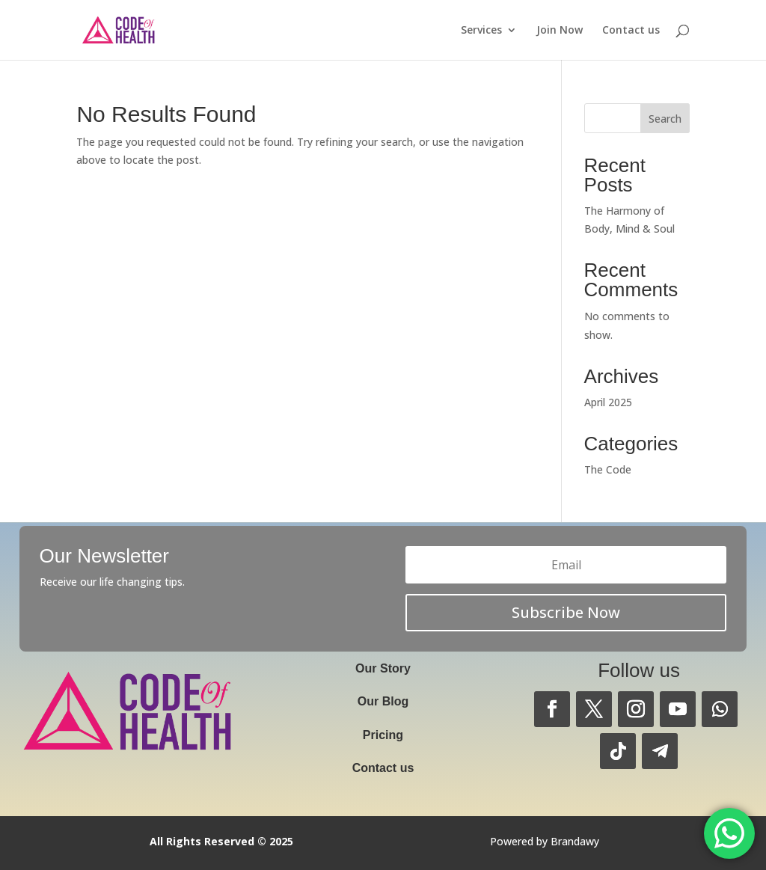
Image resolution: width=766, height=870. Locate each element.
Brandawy (575, 841)
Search (665, 118)
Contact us (631, 31)
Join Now (559, 31)
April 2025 (608, 402)
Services (481, 31)
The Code (607, 469)
